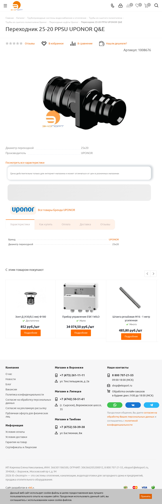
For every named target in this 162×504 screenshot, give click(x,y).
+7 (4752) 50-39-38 (72, 427)
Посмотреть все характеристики (25, 162)
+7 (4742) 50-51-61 (72, 399)
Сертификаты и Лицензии (21, 447)
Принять (146, 496)
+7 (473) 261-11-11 (72, 375)
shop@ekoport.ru (122, 385)
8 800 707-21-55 (123, 375)
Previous (148, 274)
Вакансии (11, 389)
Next (153, 274)
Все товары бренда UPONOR (56, 210)
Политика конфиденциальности (25, 394)
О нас (9, 374)
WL (31, 487)
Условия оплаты (15, 431)
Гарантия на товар (16, 442)
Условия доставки (16, 437)
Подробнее (30, 332)
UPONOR (114, 239)
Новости (11, 379)
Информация (14, 425)
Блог (8, 384)
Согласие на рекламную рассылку (26, 408)
